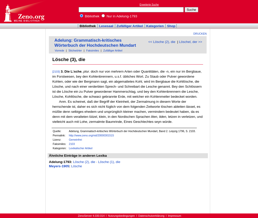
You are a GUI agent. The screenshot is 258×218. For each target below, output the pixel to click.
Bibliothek (90, 16)
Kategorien (155, 26)
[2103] (56, 71)
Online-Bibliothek (24, 11)
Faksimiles (92, 50)
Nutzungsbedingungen (121, 215)
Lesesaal (106, 26)
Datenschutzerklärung (151, 215)
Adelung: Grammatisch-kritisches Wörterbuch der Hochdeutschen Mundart (95, 43)
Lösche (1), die (109, 162)
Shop (171, 26)
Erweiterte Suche (149, 4)
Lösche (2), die (84, 162)
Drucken (200, 33)
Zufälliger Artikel (130, 26)
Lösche (76, 166)
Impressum (174, 215)
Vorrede (59, 50)
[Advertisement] (234, 11)
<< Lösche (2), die (161, 42)
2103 (72, 143)
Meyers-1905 (59, 166)
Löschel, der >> (190, 42)
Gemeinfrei (75, 139)
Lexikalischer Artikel (80, 148)
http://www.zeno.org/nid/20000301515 (91, 135)
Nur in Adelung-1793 (119, 16)
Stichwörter (75, 50)
